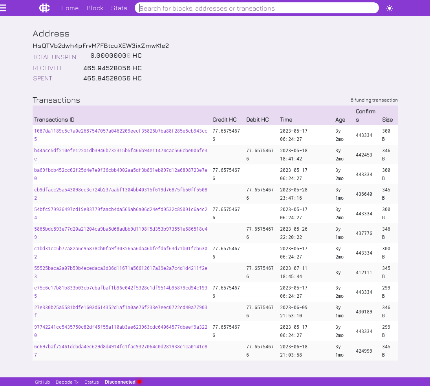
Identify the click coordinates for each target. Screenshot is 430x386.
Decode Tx (67, 382)
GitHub (42, 382)
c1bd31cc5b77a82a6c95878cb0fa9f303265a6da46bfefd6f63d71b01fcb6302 (120, 253)
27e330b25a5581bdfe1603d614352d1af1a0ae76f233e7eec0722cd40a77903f (120, 311)
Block (95, 8)
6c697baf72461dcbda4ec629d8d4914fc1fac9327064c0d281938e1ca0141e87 (120, 351)
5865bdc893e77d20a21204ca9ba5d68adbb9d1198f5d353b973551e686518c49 (120, 233)
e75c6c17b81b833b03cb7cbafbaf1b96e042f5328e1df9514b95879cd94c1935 (120, 292)
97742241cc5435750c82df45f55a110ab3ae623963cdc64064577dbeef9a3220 (120, 331)
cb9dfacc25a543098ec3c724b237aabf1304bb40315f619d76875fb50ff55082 (120, 194)
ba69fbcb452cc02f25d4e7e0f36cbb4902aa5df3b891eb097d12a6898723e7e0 (120, 174)
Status (91, 382)
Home (70, 8)
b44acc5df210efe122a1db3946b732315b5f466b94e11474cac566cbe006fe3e (120, 154)
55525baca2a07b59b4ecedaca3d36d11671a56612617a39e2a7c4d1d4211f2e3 (120, 272)
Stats (119, 8)
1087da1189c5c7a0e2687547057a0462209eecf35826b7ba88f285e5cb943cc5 (120, 135)
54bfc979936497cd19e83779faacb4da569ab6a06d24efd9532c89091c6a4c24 (120, 213)
